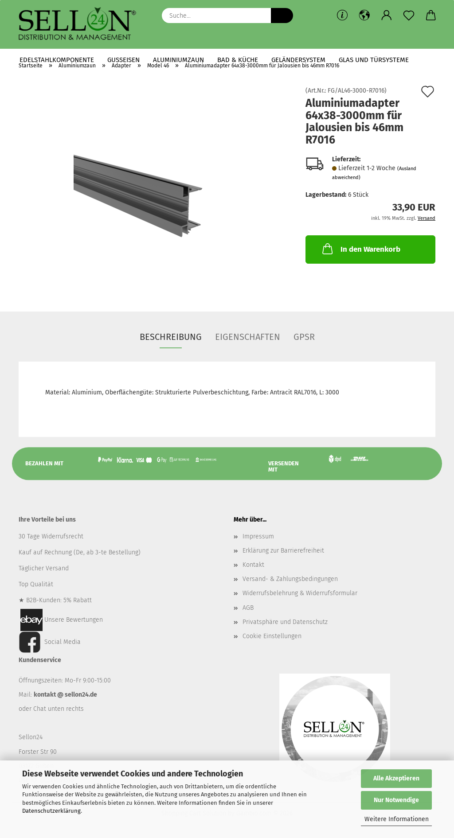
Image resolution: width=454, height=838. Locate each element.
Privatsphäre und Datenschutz (285, 622)
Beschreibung (171, 336)
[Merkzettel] (409, 15)
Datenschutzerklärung (51, 810)
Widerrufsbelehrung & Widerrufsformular (300, 593)
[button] (364, 15)
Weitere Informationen (396, 819)
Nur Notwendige (396, 800)
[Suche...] (282, 15)
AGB (248, 608)
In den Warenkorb (360, 249)
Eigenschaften (247, 336)
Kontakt (253, 565)
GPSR (304, 336)
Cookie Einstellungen (272, 636)
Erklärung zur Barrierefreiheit (283, 550)
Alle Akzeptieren (396, 778)
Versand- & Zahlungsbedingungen (290, 579)
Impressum (258, 536)
